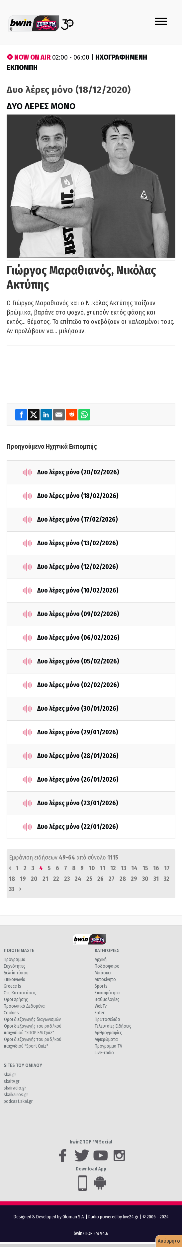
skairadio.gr (15, 1088)
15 (145, 868)
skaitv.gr (12, 1081)
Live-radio (104, 1053)
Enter (100, 1013)
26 (100, 878)
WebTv (101, 1006)
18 (12, 878)
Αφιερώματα (106, 1039)
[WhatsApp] (84, 414)
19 (23, 878)
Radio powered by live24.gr (114, 1217)
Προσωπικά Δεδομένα (24, 1006)
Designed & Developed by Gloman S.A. (49, 1217)
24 (78, 878)
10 (92, 868)
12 (113, 868)
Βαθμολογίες (107, 999)
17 (167, 868)
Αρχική (101, 959)
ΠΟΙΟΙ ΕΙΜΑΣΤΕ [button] (19, 950)
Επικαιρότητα (107, 993)
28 (123, 878)
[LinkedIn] (47, 414)
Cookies (11, 1013)
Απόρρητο (169, 1241)
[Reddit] (72, 414)
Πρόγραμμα (15, 959)
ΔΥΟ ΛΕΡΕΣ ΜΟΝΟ (41, 106)
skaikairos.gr (16, 1095)
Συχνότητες (14, 966)
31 (156, 878)
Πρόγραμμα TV (108, 1046)
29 (134, 878)
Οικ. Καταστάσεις (20, 993)
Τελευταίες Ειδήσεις (113, 1026)
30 (145, 878)
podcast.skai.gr (18, 1101)
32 (166, 878)
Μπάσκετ (103, 973)
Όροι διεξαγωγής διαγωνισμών (32, 1019)
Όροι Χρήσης (16, 999)
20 (34, 878)
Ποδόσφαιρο (107, 966)
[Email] (59, 414)
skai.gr (10, 1075)
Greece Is (12, 986)
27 (112, 878)
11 (102, 868)
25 (89, 878)
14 (134, 868)
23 (67, 878)
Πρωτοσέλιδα (107, 1019)
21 (45, 878)
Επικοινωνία (15, 979)
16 (156, 868)
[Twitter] (34, 414)
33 (11, 889)
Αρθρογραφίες (108, 1033)
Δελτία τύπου (16, 973)
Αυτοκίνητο (105, 979)
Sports (101, 986)
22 (56, 878)
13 (123, 868)
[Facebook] (21, 414)
